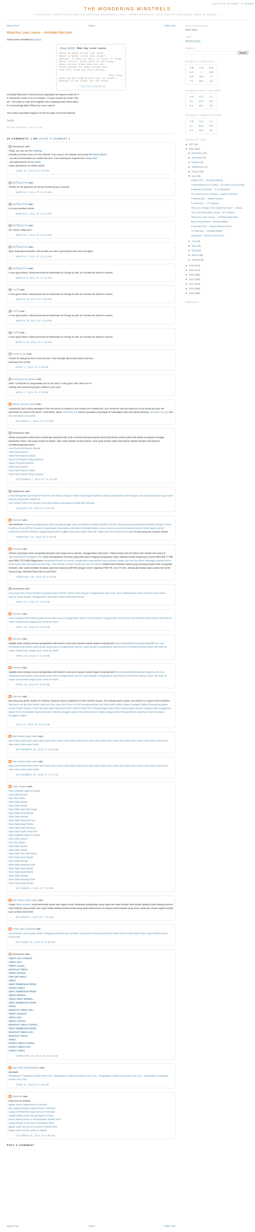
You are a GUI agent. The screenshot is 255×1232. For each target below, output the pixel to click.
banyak (12, 499)
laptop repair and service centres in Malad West (33, 1126)
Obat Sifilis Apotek (18, 802)
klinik (166, 618)
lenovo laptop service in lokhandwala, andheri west (35, 1119)
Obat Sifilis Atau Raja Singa (23, 809)
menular (112, 524)
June (194, 241)
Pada (43, 495)
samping (90, 503)
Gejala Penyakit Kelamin (21, 463)
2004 (191, 270)
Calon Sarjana (19, 786)
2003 (191, 274)
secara (110, 528)
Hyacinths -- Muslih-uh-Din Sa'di (207, 235)
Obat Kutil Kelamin (18, 452)
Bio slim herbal (31, 704)
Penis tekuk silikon (113, 704)
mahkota (126, 593)
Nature (97, 564)
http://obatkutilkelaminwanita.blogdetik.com (137, 643)
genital (160, 528)
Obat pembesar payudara (133, 712)
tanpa (77, 503)
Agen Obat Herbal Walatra (25, 1067)
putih (17, 937)
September (197, 167)
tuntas (18, 564)
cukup (20, 596)
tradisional (34, 499)
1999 (191, 293)
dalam (78, 528)
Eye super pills (58, 704)
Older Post (169, 25)
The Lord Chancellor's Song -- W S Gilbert (212, 212)
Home (92, 25)
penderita (13, 531)
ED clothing (35, 150)
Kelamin (36, 495)
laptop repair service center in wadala (28, 1130)
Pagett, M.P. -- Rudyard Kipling (207, 180)
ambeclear (70, 596)
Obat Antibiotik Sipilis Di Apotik (24, 791)
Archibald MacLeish (93, 86)
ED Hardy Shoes (98, 154)
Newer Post (13, 25)
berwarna (57, 531)
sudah (170, 495)
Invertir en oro (19, 354)
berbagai (86, 528)
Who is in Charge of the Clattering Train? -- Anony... (217, 208)
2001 (191, 284)
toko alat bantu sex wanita (22, 415)
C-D (201, 67)
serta (118, 593)
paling (148, 618)
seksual (121, 524)
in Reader (248, 4)
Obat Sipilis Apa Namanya (22, 827)
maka (51, 524)
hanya (82, 495)
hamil (156, 593)
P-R (211, 101)
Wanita (59, 495)
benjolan (34, 531)
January (196, 259)
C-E (201, 96)
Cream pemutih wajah (43, 708)
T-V (191, 81)
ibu (151, 593)
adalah (94, 524)
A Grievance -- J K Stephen (205, 203)
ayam (75, 524)
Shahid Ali (17, 1096)
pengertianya (41, 524)
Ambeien (59, 560)
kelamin (34, 618)
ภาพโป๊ (15, 289)
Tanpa (67, 495)
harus (61, 618)
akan (34, 564)
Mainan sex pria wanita (24, 404)
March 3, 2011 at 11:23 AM (33, 235)
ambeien (62, 593)
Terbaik (17, 503)
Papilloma (14, 528)
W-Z (201, 81)
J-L (191, 101)
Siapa (100, 531)
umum (118, 528)
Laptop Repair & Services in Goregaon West (31, 1123)
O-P (191, 76)
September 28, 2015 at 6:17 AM (37, 774)
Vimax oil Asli (73, 704)
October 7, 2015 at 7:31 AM (34, 917)
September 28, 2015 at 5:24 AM (37, 749)
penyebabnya (138, 524)
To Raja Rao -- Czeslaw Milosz (207, 231)
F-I (211, 96)
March (195, 255)
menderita (119, 531)
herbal (61, 596)
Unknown (17, 520)
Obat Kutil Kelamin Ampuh (22, 455)
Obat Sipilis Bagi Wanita (21, 824)
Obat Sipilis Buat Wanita (21, 813)
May (194, 245)
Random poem (192, 41)
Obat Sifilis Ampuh (18, 794)
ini (72, 495)
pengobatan (117, 495)
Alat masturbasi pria (88, 712)
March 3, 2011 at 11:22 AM (33, 192)
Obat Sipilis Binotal (18, 816)
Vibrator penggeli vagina (65, 712)
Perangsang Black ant (92, 704)
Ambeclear (80, 564)
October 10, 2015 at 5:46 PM (35, 942)
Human (168, 524)
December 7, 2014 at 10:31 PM (36, 479)
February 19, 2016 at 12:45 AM (37, 1056)
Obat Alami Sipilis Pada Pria (23, 831)
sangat (32, 621)
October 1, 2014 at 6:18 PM (34, 421)
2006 (191, 149)
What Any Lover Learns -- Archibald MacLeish (39, 32)
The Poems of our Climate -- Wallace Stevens (214, 194)
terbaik (97, 560)
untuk (104, 560)
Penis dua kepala (24, 712)
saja (106, 531)
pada (146, 528)
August (195, 171)
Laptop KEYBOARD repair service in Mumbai (32, 1111)
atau (154, 495)
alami (22, 593)
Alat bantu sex (16, 704)
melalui (106, 495)
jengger (68, 524)
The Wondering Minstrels (127, 8)
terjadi (71, 531)
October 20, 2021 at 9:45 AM (35, 1135)
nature (12, 621)
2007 (191, 144)
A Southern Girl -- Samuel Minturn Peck (211, 226)
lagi (48, 564)
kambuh (42, 564)
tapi (159, 495)
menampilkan (63, 528)
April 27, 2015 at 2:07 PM (33, 602)
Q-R (201, 76)
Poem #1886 (67, 48)
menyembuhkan (34, 593)
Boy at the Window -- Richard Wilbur (209, 221)
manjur (155, 618)
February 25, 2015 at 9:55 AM (36, 537)
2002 (191, 279)
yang (62, 503)
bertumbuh (137, 528)
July (194, 176)
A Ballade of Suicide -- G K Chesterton (210, 189)
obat (53, 564)
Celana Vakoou (24, 708)
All (211, 81)
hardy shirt (91, 158)
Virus (21, 528)
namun (103, 528)
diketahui (86, 524)
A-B (191, 67)
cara (141, 495)
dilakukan (97, 495)
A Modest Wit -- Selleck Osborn (207, 198)
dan (54, 495)
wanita (47, 618)
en (30, 904)
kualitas (55, 503)
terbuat (80, 596)
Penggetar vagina (18, 715)
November (197, 157)
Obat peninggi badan (103, 708)
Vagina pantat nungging (140, 708)
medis (127, 495)
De (92, 564)
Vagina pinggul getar (109, 712)
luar (131, 560)
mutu (43, 503)
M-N (211, 72)
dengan (134, 495)
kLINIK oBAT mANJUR (23, 929)
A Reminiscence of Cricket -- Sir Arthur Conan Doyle (218, 184)
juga (164, 495)
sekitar (83, 531)
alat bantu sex (70, 412)
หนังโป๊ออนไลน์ (20, 182)
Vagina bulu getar (43, 712)
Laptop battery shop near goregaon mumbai (31, 1115)
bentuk (94, 528)
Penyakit (37, 528)
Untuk (12, 495)
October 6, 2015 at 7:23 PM (34, 888)
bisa (111, 531)
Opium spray (121, 708)
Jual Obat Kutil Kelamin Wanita (24, 448)
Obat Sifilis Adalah (18, 805)
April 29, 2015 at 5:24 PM (33, 627)
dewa (133, 593)
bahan (116, 933)
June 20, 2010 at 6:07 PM (32, 170)
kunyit (12, 937)
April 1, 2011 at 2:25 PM (32, 367)
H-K (191, 72)
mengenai (29, 524)
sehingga (150, 560)
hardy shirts (34, 162)
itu (65, 560)
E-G (211, 67)
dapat (89, 495)
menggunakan (96, 593)
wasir (54, 593)
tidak (76, 495)
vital (94, 531)
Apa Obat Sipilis (17, 798)
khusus (127, 618)
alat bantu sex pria (159, 412)
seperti (136, 933)
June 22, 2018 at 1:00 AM (32, 1084)
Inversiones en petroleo (24, 379)
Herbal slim (86, 708)
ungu (113, 593)
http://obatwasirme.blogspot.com (25, 557)
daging (42, 531)
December (197, 153)
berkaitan (150, 524)
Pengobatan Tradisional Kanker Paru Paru (30, 1075)
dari (127, 560)
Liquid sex (45, 704)
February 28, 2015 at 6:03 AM (36, 577)
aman (140, 593)
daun (107, 593)
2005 (191, 265)
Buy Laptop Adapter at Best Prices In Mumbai (32, 1108)
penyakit (59, 524)
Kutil (29, 495)
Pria (49, 495)
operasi (148, 495)
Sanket (37, 39)
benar (168, 560)
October (196, 162)
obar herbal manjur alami (25, 736)
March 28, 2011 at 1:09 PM (34, 299)
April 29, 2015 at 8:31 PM (33, 684)
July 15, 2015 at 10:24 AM (33, 724)
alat (90, 531)
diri (72, 528)
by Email (232, 4)
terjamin (69, 503)
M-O (201, 101)
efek (83, 503)
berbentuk (24, 531)
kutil (11, 503)
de (170, 618)
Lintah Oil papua (155, 712)
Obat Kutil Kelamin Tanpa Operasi (26, 459)
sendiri (70, 560)
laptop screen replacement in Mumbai (28, 1104)
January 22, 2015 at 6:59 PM (35, 508)
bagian (153, 528)
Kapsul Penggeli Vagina (135, 704)
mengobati (48, 560)
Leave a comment (53, 138)
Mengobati (20, 495)
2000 (191, 288)
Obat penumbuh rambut (67, 708)
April (194, 250)
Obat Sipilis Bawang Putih (22, 820)
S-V (191, 105)
